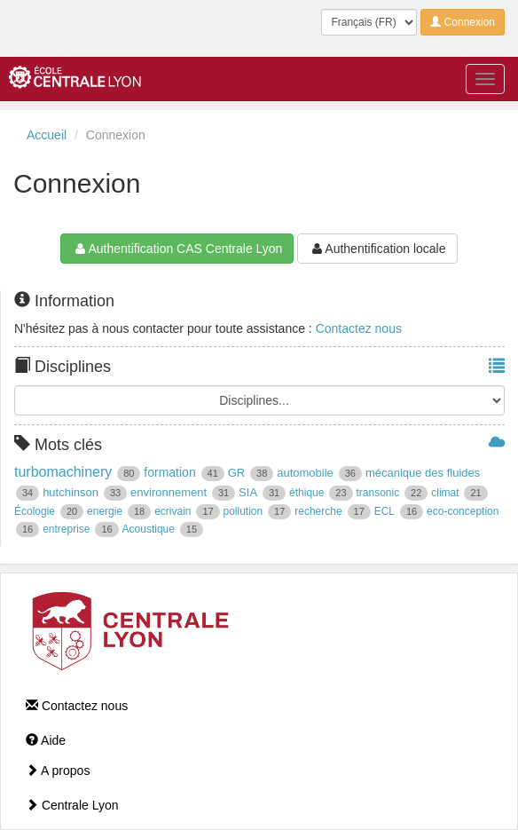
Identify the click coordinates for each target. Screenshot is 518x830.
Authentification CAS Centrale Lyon (177, 248)
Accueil (47, 135)
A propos (58, 770)
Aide (46, 740)
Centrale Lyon (72, 805)
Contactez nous (359, 328)
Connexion (462, 22)
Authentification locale (377, 248)
